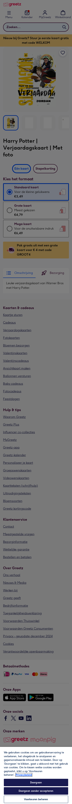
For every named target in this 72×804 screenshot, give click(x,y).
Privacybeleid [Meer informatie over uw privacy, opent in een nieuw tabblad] (24, 774)
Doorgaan (36, 782)
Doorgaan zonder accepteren (36, 790)
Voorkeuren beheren (36, 799)
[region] (36, 775)
